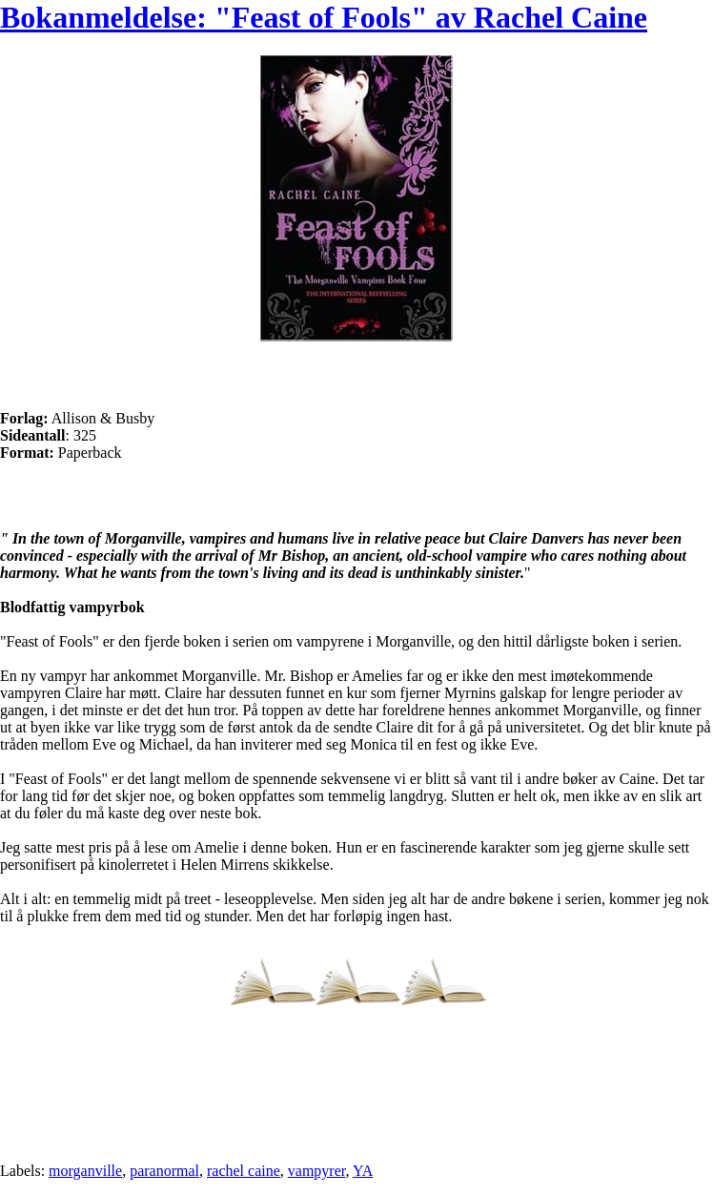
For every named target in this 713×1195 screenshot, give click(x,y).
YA (363, 1171)
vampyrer (317, 1171)
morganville (85, 1171)
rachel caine (243, 1171)
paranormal (164, 1171)
